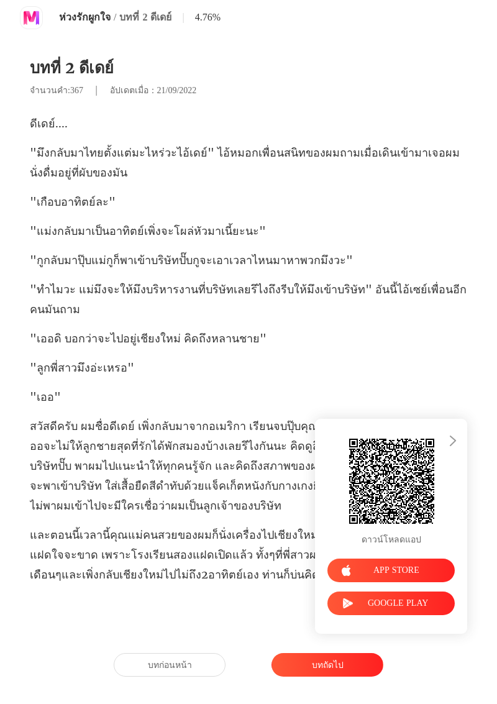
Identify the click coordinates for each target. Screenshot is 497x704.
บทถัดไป (328, 665)
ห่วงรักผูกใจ (85, 17)
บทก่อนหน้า (170, 665)
